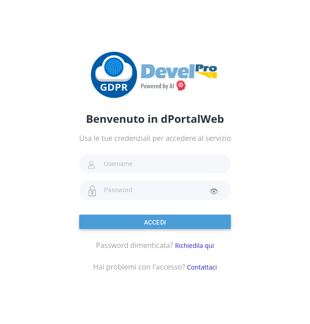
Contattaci (202, 267)
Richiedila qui (194, 245)
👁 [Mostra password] (213, 191)
